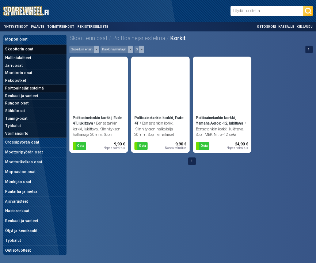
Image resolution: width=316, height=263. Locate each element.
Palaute (37, 26)
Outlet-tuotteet (18, 250)
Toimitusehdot (60, 26)
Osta (80, 146)
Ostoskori (266, 26)
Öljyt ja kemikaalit (21, 230)
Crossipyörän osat (22, 142)
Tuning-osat (16, 118)
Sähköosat (15, 110)
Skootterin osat (19, 49)
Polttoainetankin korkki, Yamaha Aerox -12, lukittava (219, 120)
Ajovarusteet (16, 201)
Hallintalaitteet (18, 58)
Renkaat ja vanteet (21, 96)
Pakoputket (15, 80)
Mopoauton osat (20, 171)
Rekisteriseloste (92, 26)
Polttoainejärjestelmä (24, 88)
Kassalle (286, 26)
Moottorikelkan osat (23, 162)
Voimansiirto (16, 133)
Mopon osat (16, 39)
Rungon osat (16, 103)
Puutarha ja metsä (21, 191)
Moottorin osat (18, 72)
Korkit (178, 38)
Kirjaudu (305, 26)
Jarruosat (14, 65)
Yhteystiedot (16, 26)
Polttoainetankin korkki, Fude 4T (158, 120)
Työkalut (13, 125)
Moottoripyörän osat (24, 152)
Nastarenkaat (17, 211)
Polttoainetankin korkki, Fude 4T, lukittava (97, 120)
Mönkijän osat (18, 181)
